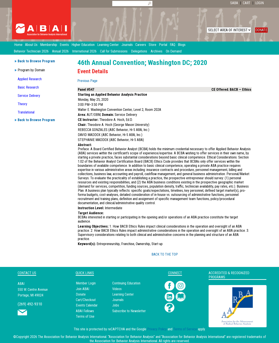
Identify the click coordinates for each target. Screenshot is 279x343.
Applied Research (30, 79)
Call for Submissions (114, 51)
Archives (156, 51)
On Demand (174, 51)
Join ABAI (82, 289)
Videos (117, 289)
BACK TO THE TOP (164, 254)
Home (18, 45)
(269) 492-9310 (30, 303)
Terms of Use (85, 316)
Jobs (115, 305)
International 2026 (84, 51)
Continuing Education (126, 283)
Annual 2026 (60, 51)
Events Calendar (87, 305)
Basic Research (28, 87)
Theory (22, 104)
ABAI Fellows (85, 311)
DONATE (261, 30)
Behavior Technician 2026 (31, 51)
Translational (26, 112)
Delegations (139, 51)
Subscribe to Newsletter (129, 311)
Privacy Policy (157, 329)
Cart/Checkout (86, 300)
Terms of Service (185, 329)
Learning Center (123, 294)
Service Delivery (29, 96)
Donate (81, 294)
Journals (118, 300)
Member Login (86, 283)
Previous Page (87, 81)
